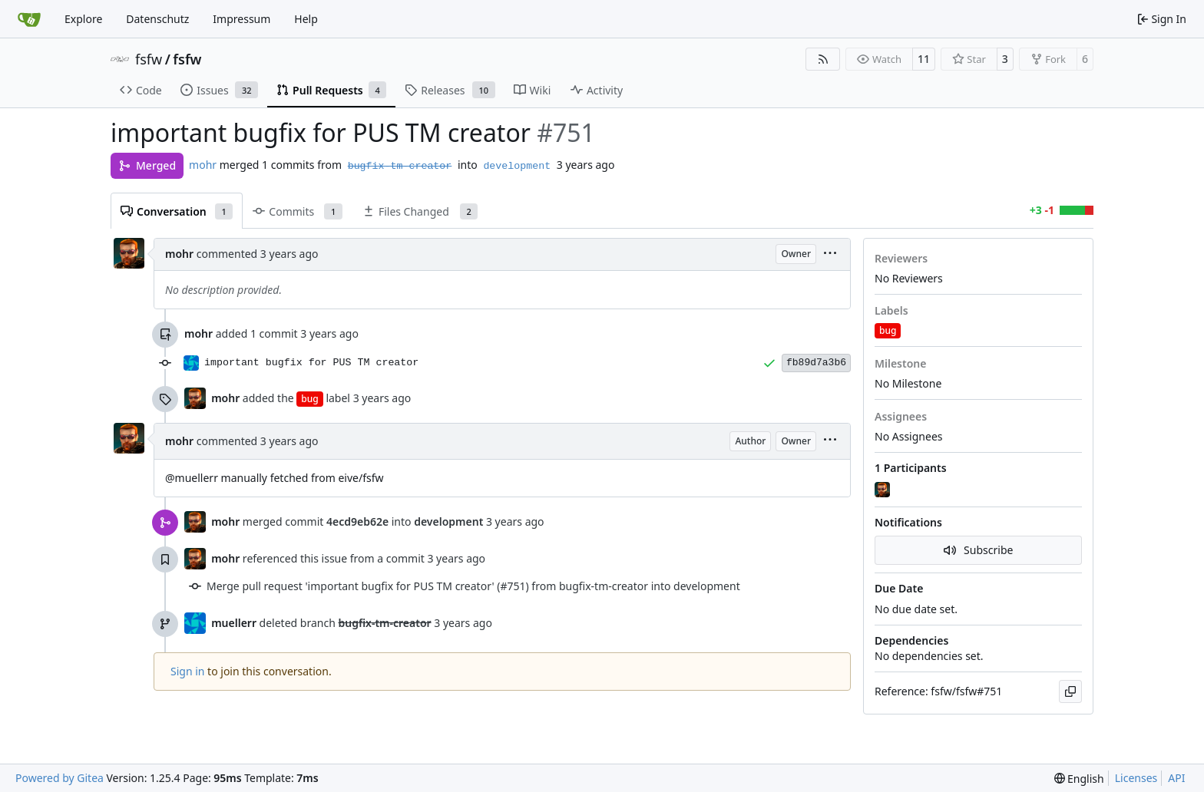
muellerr (233, 622)
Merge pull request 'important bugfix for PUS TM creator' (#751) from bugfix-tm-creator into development (473, 586)
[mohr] (884, 490)
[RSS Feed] (823, 59)
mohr (203, 164)
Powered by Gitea (59, 778)
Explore (83, 19)
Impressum (241, 19)
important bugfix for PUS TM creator (311, 362)
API (1176, 778)
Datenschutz (157, 19)
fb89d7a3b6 (816, 362)
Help (306, 19)
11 (924, 58)
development (517, 166)
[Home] (29, 19)
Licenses (1136, 778)
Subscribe (979, 550)
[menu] (830, 254)
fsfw (148, 59)
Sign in (187, 671)
